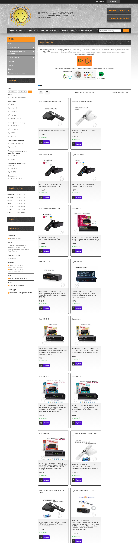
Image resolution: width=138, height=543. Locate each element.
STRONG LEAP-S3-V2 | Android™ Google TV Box (83, 132)
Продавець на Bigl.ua (69, 539)
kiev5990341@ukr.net (17, 286)
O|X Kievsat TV (86, 30)
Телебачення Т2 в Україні (48, 523)
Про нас (11, 65)
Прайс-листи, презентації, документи (16, 52)
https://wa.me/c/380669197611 (86, 488)
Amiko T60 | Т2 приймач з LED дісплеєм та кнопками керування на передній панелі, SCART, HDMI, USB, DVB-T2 (52, 240)
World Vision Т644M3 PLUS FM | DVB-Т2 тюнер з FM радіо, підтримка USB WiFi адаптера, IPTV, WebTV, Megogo (52, 297)
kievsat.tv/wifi (68, 30)
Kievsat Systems (76, 523)
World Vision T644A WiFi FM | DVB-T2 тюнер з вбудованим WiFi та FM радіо (115, 185)
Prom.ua (78, 537)
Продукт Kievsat (13, 47)
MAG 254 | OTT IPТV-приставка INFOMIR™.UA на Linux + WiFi (50, 185)
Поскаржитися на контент (66, 541)
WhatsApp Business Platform (94, 486)
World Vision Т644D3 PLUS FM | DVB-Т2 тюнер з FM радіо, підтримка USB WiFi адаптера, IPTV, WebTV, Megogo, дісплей (116, 298)
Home (10, 43)
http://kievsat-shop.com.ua (18, 278)
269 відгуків (102, 1)
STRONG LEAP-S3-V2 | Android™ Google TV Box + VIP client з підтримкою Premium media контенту (84, 356)
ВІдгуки (10, 69)
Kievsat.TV (11, 521)
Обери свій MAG (15, 30)
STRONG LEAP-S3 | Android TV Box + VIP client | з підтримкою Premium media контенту (115, 356)
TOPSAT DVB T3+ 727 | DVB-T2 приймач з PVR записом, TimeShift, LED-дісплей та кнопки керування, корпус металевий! (83, 240)
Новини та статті (13, 57)
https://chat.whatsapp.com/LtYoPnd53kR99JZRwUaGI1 (22, 293)
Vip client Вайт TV (48, 30)
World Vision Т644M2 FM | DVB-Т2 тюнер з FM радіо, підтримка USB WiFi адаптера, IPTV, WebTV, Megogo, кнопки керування (116, 240)
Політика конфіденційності (82, 541)
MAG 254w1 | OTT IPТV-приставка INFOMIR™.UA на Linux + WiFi (83, 185)
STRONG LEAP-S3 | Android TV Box (52, 131)
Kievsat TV (43, 521)
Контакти (11, 61)
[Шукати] (126, 30)
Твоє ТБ (31, 30)
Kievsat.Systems (13, 523)
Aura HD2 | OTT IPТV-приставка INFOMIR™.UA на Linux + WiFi (113, 132)
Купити (46, 142)
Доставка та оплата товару (17, 73)
